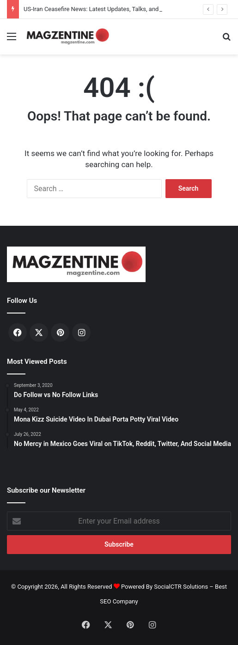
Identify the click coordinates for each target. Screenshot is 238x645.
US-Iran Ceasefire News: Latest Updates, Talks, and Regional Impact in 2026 (124, 9)
